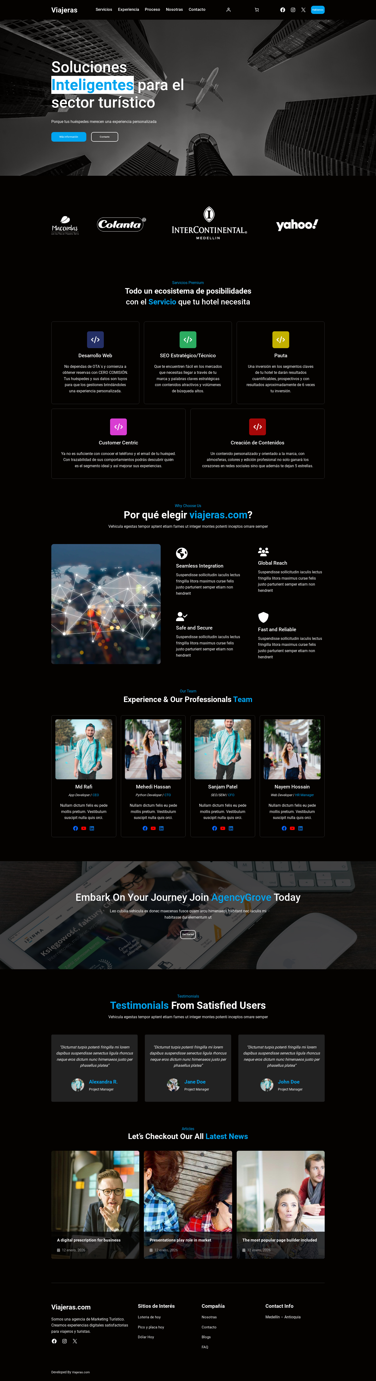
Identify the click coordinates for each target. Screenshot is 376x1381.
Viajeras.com (81, 1373)
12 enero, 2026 (74, 1251)
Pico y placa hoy (152, 1328)
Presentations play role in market (182, 1240)
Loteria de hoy (150, 1318)
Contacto (114, 138)
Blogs (206, 1338)
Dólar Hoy (146, 1338)
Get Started (188, 936)
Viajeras (65, 10)
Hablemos (309, 10)
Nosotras (209, 1318)
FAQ (205, 1348)
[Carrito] (245, 11)
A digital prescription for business (89, 1240)
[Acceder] (221, 11)
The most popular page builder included (272, 1238)
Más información (72, 138)
